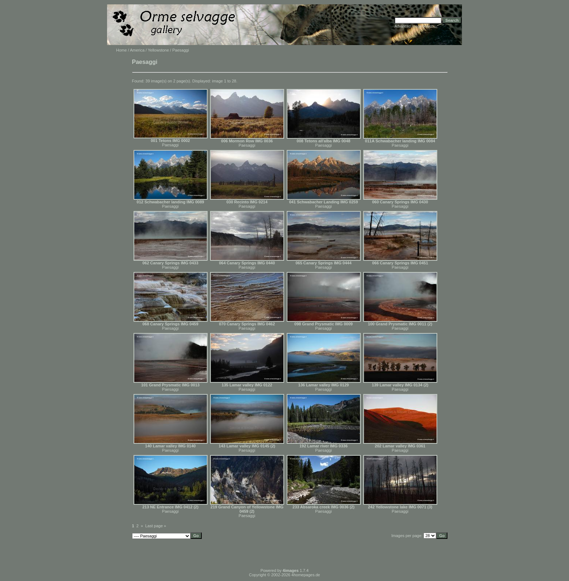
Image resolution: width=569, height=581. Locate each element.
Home (121, 50)
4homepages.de (305, 575)
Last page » (155, 526)
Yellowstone (158, 50)
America (137, 50)
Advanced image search (413, 26)
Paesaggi (170, 145)
